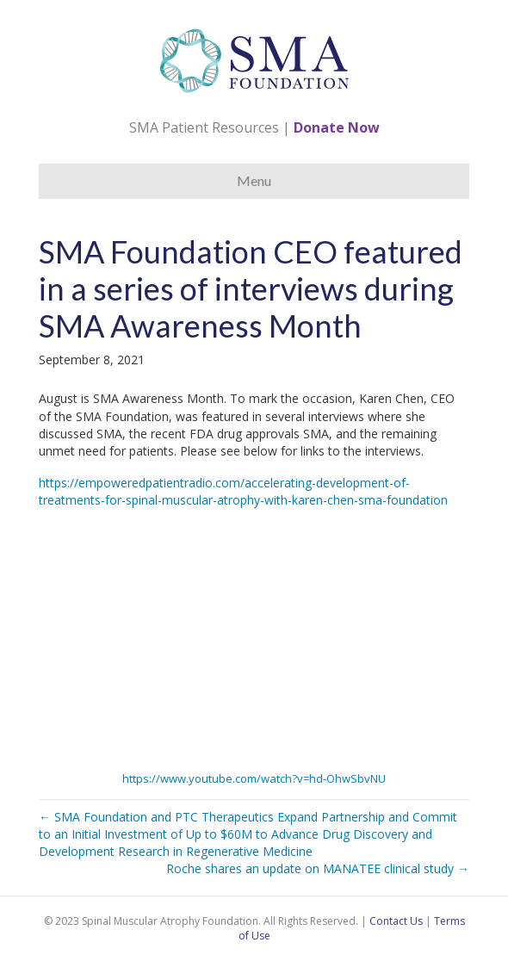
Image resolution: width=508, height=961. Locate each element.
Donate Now (337, 127)
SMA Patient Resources (204, 127)
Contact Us (396, 921)
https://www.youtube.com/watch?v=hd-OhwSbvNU (254, 778)
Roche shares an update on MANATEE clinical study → (317, 868)
